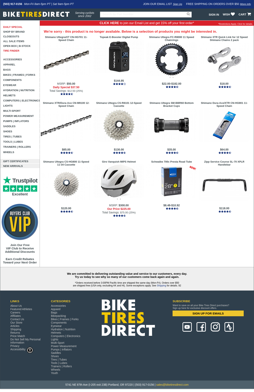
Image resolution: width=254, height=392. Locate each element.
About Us (16, 305)
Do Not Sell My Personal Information (25, 341)
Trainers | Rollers (17, 146)
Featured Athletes (21, 309)
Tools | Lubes (13, 141)
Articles (14, 326)
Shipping (161, 285)
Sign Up (177, 4)
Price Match (17, 336)
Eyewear (9, 85)
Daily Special (13, 27)
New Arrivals (13, 166)
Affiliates (15, 315)
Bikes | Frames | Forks (19, 74)
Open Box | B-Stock (17, 46)
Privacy (14, 345)
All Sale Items (13, 41)
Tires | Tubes (12, 136)
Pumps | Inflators (16, 121)
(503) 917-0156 (12, 4)
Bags (7, 69)
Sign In (214, 14)
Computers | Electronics (21, 100)
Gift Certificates (15, 161)
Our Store (16, 322)
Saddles (9, 126)
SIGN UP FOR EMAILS (208, 313)
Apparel (9, 64)
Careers (15, 312)
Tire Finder (11, 50)
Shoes (7, 131)
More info (245, 4)
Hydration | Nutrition (18, 90)
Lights (8, 105)
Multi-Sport (12, 110)
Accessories (12, 59)
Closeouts (11, 36)
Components (12, 80)
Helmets (9, 95)
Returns (15, 332)
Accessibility (21, 349)
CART (245, 14)
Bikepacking (58, 315)
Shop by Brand (14, 31)
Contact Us (17, 319)
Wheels (8, 152)
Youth (54, 373)
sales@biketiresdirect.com (172, 384)
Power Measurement (18, 116)
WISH (229, 14)
